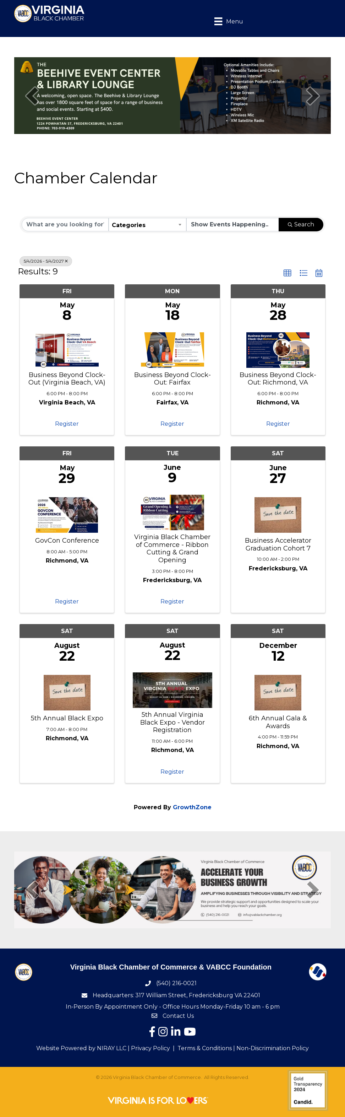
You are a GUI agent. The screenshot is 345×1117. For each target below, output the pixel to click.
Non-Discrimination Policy (272, 1048)
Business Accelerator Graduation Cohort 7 (278, 544)
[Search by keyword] (65, 224)
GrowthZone (192, 807)
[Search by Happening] (232, 224)
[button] (287, 273)
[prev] (32, 96)
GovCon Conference (67, 540)
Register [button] (67, 423)
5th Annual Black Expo (67, 718)
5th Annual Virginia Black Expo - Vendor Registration (172, 722)
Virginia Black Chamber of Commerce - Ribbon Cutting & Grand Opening (172, 548)
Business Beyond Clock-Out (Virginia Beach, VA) (66, 379)
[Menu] (223, 21)
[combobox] (147, 224)
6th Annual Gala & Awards (278, 722)
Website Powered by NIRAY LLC (81, 1048)
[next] (313, 96)
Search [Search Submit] (301, 224)
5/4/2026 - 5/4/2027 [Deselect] (46, 261)
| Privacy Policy (148, 1048)
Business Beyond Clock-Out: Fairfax (172, 379)
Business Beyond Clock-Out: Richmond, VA (278, 379)
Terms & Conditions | (206, 1048)
